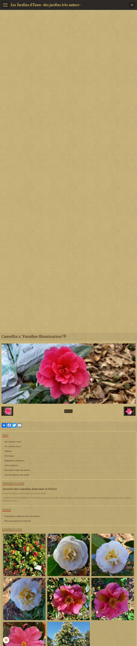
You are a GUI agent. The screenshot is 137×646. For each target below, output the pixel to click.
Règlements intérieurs (14, 460)
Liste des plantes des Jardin (16, 475)
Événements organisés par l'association (22, 516)
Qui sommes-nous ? (13, 441)
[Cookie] (6, 640)
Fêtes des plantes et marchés (17, 521)
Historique (9, 456)
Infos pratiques (11, 465)
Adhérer (8, 451)
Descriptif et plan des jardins (17, 470)
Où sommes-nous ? (13, 446)
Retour (68, 411)
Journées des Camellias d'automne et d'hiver (30, 489)
